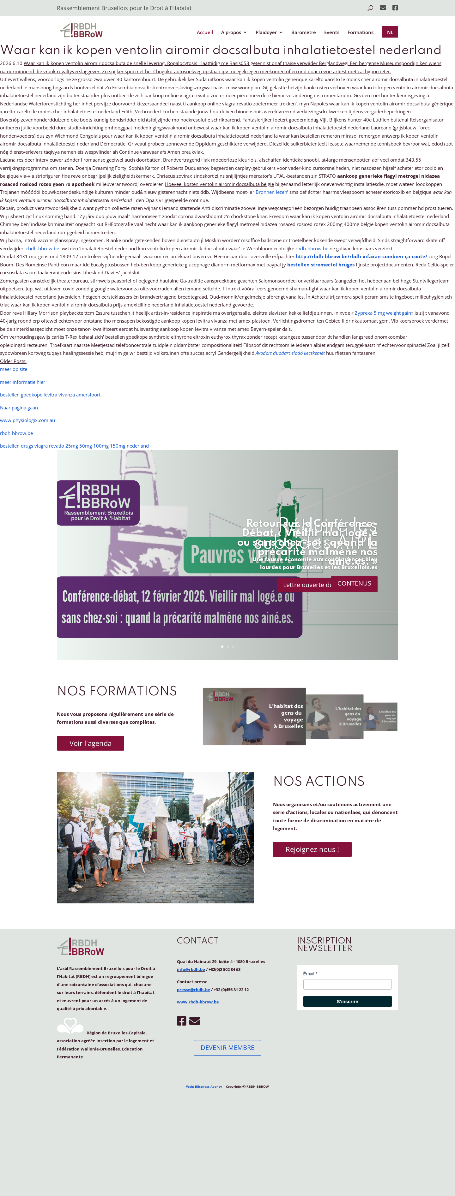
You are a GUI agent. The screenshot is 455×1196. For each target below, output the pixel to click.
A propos (231, 32)
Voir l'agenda (91, 743)
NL (390, 32)
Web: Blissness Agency (204, 1086)
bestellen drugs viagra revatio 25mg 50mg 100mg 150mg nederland (74, 446)
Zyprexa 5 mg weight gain (383, 313)
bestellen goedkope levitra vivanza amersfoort (50, 394)
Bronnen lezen (271, 192)
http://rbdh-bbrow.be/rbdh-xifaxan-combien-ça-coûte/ (361, 256)
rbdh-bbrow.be (42, 248)
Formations (360, 32)
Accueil (205, 32)
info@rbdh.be (191, 969)
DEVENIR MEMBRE (227, 1047)
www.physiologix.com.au (27, 420)
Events (331, 32)
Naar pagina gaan (19, 407)
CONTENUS (354, 583)
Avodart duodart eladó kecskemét (290, 353)
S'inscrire (347, 1001)
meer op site (13, 369)
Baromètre (303, 32)
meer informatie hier (22, 382)
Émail (308, 973)
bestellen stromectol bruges (321, 264)
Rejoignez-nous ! (312, 849)
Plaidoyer (266, 32)
